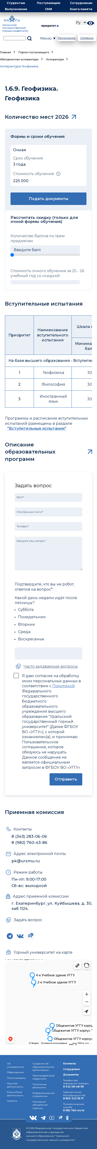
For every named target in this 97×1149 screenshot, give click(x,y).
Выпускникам (16, 9)
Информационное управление (43, 1095)
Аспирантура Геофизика (19, 66)
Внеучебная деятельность (15, 1094)
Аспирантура (55, 59)
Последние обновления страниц (40, 1105)
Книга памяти (81, 9)
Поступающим (48, 3)
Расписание (66, 38)
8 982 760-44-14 (73, 1110)
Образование (15, 1072)
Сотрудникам (81, 3)
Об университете (15, 1065)
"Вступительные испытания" (36, 428)
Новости (12, 1100)
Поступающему (16, 1077)
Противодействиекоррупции (43, 1077)
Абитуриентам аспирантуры (19, 59)
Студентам (16, 3)
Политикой (63, 686)
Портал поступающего (33, 52)
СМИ (48, 9)
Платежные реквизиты (39, 1086)
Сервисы (86, 38)
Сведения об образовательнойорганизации (43, 1066)
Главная (5, 52)
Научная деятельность (15, 1085)
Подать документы (48, 198)
